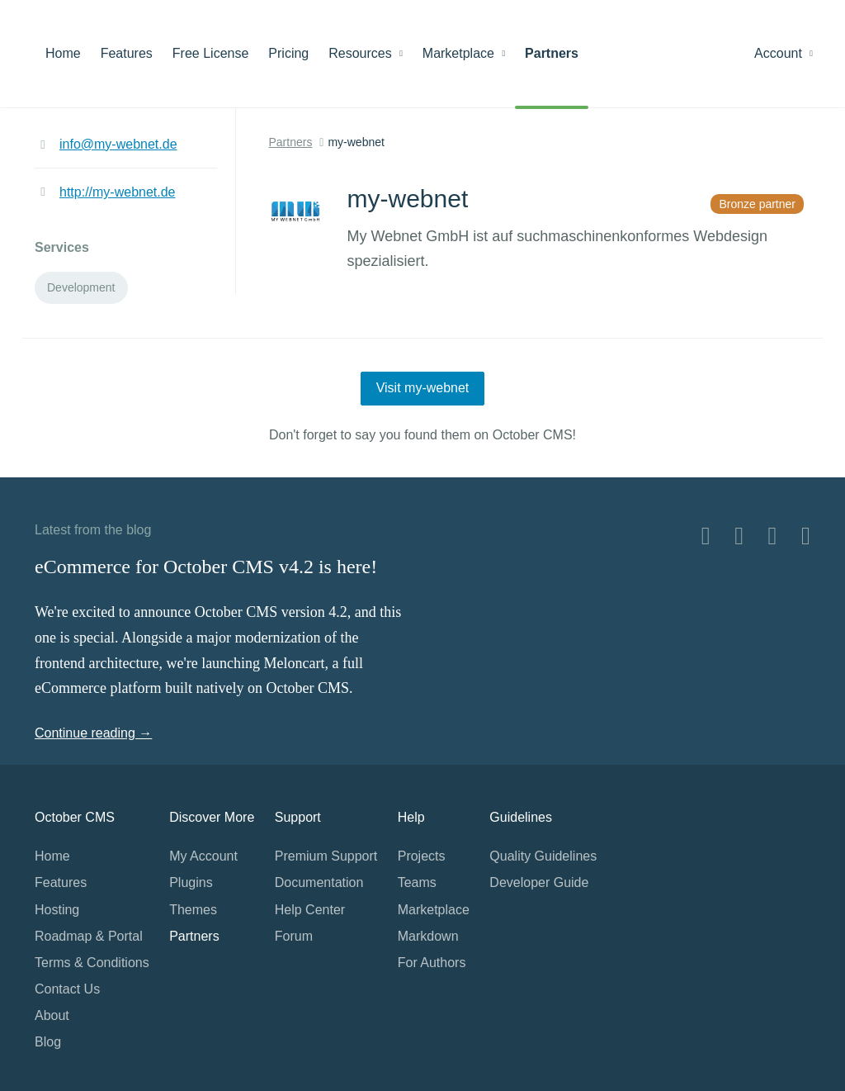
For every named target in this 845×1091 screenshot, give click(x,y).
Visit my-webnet (423, 388)
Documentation (319, 882)
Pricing (288, 53)
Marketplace (463, 53)
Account (783, 53)
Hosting (57, 910)
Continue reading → (93, 733)
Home (63, 53)
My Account (203, 856)
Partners (551, 53)
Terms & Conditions (92, 963)
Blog (48, 1042)
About (52, 1015)
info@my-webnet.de (118, 144)
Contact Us (67, 989)
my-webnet (356, 142)
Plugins (190, 882)
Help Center (310, 910)
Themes (193, 910)
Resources (365, 53)
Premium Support (326, 856)
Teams (417, 882)
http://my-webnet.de (117, 192)
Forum (294, 936)
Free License (210, 53)
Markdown (428, 936)
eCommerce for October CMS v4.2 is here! (206, 566)
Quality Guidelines (543, 856)
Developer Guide (538, 882)
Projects (422, 856)
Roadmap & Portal (89, 936)
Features (127, 53)
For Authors (432, 963)
